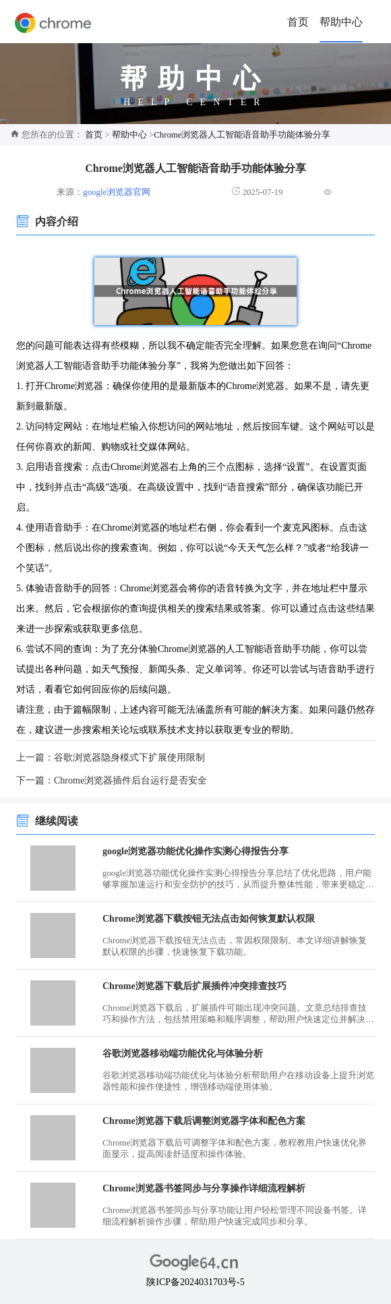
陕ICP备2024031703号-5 (195, 1282)
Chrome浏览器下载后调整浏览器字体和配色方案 (203, 1121)
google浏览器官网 (116, 192)
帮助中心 (341, 22)
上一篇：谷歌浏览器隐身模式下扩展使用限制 (110, 757)
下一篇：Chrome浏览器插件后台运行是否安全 (111, 780)
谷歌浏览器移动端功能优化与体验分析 (182, 1053)
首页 (298, 22)
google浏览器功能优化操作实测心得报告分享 (195, 851)
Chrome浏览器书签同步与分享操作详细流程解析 (203, 1188)
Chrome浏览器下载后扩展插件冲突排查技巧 (194, 986)
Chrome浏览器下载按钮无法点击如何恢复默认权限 (208, 919)
